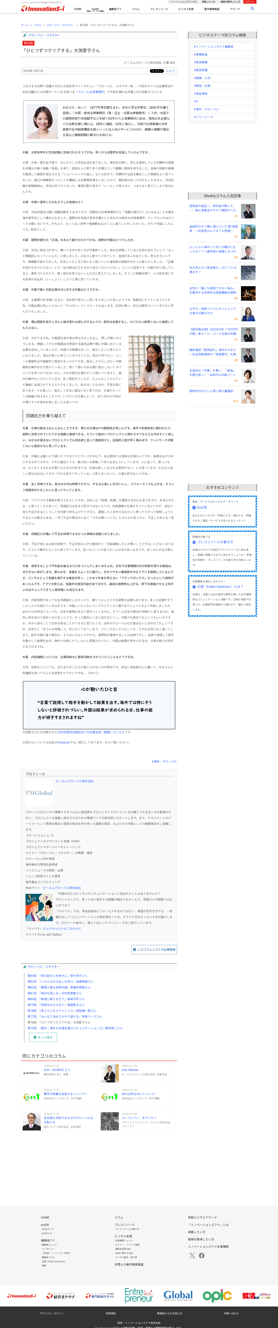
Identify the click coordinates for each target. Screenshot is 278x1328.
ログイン (250, 2)
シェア (170, 71)
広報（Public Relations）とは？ (220, 587)
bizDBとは (47, 1233)
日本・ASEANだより (57, 1070)
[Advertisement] (99, 1163)
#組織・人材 (202, 78)
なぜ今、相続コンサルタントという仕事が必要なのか (212, 311)
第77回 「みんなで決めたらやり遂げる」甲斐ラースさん (65, 1016)
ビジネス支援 (186, 9)
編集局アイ (115, 9)
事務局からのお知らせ (169, 1313)
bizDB (95, 9)
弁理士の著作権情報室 (129, 1264)
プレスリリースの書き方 (215, 542)
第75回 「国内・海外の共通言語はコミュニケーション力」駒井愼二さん (75, 1028)
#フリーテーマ (203, 117)
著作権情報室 (211, 9)
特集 (44, 1265)
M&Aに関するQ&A (124, 1253)
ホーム (25, 25)
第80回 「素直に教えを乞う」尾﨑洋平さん (56, 999)
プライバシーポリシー (52, 1313)
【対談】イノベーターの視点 (56, 1253)
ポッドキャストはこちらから (62, 928)
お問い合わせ (231, 1313)
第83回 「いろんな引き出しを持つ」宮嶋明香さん (61, 981)
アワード (235, 9)
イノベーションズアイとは (183, 2)
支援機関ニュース (124, 1240)
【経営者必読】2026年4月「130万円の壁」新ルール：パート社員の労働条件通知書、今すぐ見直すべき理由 (213, 332)
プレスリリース (159, 9)
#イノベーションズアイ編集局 (214, 46)
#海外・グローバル (164, 761)
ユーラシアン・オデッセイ (139, 1118)
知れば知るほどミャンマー (139, 1094)
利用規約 (111, 1313)
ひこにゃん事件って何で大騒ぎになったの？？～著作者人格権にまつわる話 (212, 249)
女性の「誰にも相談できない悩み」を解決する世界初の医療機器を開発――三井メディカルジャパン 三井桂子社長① (212, 291)
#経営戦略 (200, 62)
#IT (196, 101)
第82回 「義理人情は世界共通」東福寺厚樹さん (59, 987)
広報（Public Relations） (54, 1261)
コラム (136, 9)
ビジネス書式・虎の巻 (126, 1257)
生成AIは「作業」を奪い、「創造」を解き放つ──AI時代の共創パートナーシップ (212, 373)
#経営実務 (200, 70)
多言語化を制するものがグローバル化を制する (68, 1120)
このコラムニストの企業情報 (156, 949)
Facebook (63, 742)
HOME (77, 9)
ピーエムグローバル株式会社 (75, 781)
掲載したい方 (208, 2)
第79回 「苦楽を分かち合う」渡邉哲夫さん (56, 1005)
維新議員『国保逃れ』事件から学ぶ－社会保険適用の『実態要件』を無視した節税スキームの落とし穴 (212, 352)
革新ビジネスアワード (202, 1217)
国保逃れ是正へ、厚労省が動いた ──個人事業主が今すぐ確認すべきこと (212, 208)
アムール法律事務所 (91, 92)
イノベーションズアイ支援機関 (208, 1246)
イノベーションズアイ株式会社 (143, 1322)
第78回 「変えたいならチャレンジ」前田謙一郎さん (62, 1011)
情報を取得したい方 (230, 2)
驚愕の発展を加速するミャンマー (66, 1094)
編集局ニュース (49, 1245)
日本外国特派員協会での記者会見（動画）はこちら (91, 732)
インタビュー (48, 1249)
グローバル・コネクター (60, 25)
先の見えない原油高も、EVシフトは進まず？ (213, 270)
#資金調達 (200, 93)
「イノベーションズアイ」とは (208, 1225)
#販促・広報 (202, 86)
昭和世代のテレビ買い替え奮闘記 (211, 391)
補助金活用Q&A (123, 1249)
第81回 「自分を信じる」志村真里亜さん (55, 993)
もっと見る (45, 1037)
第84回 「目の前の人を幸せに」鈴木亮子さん (58, 976)
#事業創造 (200, 54)
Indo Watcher (130, 1070)
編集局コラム (48, 1257)
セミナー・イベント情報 (127, 1245)
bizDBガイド (48, 1229)
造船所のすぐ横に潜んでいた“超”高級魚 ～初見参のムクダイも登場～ (213, 229)
